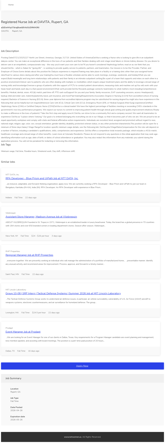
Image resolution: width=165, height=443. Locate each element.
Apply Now (82, 365)
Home (11, 4)
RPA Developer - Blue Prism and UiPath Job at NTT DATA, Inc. (42, 178)
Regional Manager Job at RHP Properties (29, 255)
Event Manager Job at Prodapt (23, 331)
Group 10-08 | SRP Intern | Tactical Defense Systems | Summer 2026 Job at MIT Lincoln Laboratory (63, 293)
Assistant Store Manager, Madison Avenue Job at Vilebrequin (41, 216)
